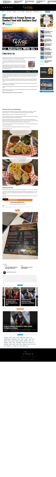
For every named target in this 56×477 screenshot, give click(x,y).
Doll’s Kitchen (35, 191)
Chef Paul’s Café (30, 189)
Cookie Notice (33, 357)
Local (4, 324)
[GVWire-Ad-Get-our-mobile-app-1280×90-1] (20, 72)
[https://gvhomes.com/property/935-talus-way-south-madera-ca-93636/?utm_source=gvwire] (46, 89)
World (35, 3)
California (29, 355)
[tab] (43, 28)
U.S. (1, 3)
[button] (10, 12)
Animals (46, 38)
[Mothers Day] (46, 26)
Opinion (46, 34)
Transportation (14, 3)
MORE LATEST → (42, 64)
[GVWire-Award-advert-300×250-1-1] (46, 77)
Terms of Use (28, 357)
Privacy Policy (23, 357)
